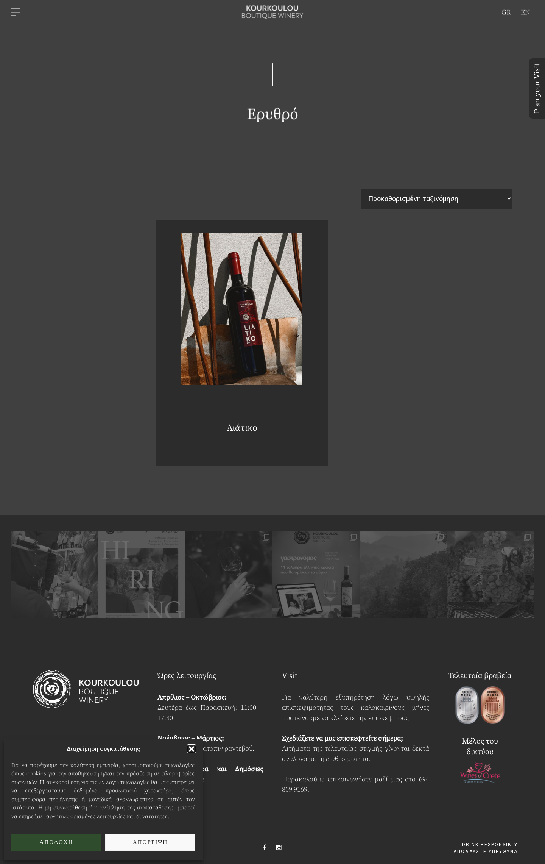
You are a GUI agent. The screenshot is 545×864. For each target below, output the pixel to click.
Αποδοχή (56, 842)
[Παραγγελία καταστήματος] (436, 199)
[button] (191, 749)
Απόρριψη (150, 842)
